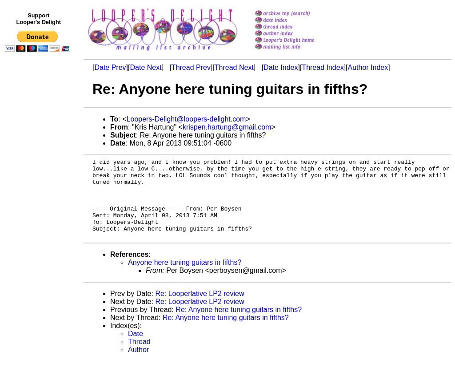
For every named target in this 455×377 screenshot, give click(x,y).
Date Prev (110, 67)
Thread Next (234, 67)
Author (138, 365)
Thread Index (322, 67)
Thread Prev (191, 67)
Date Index (280, 67)
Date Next (145, 67)
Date (135, 349)
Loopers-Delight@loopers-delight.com (186, 119)
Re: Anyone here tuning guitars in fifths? (239, 325)
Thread (139, 357)
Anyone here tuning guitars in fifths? (184, 278)
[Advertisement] (39, 239)
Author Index (368, 67)
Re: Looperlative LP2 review (199, 309)
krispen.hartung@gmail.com (227, 127)
